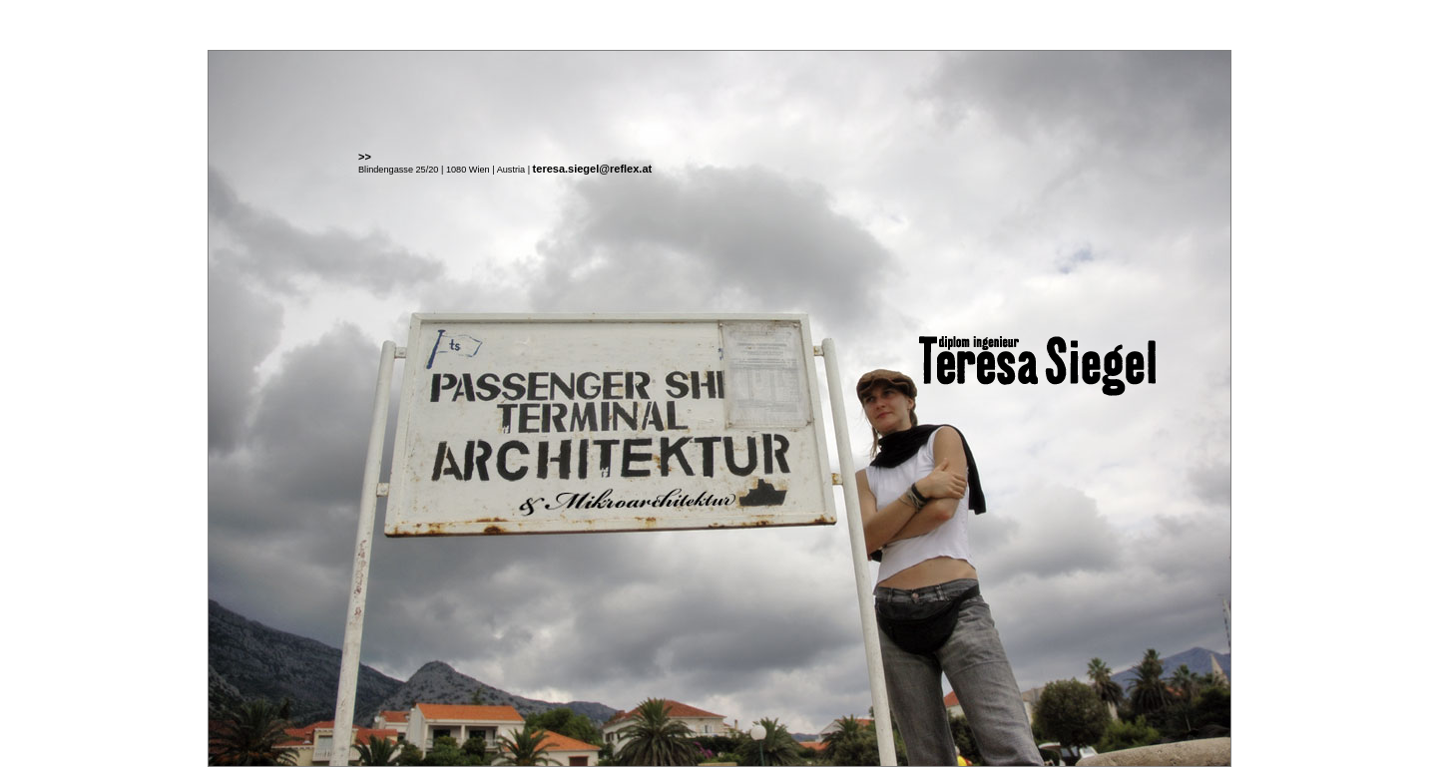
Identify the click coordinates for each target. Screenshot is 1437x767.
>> (364, 157)
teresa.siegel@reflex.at (593, 169)
